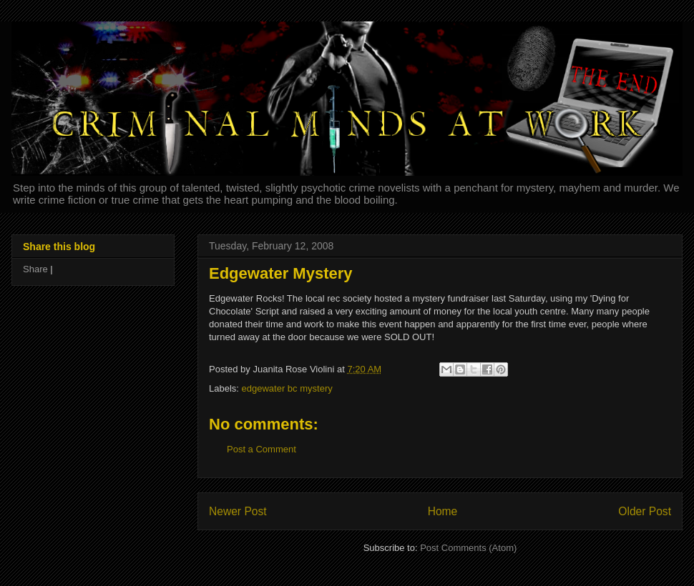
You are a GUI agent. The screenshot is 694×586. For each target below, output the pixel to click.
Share (35, 269)
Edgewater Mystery (281, 273)
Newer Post (238, 511)
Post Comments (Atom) (468, 547)
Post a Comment (261, 449)
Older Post (644, 511)
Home (443, 511)
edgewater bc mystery (287, 388)
